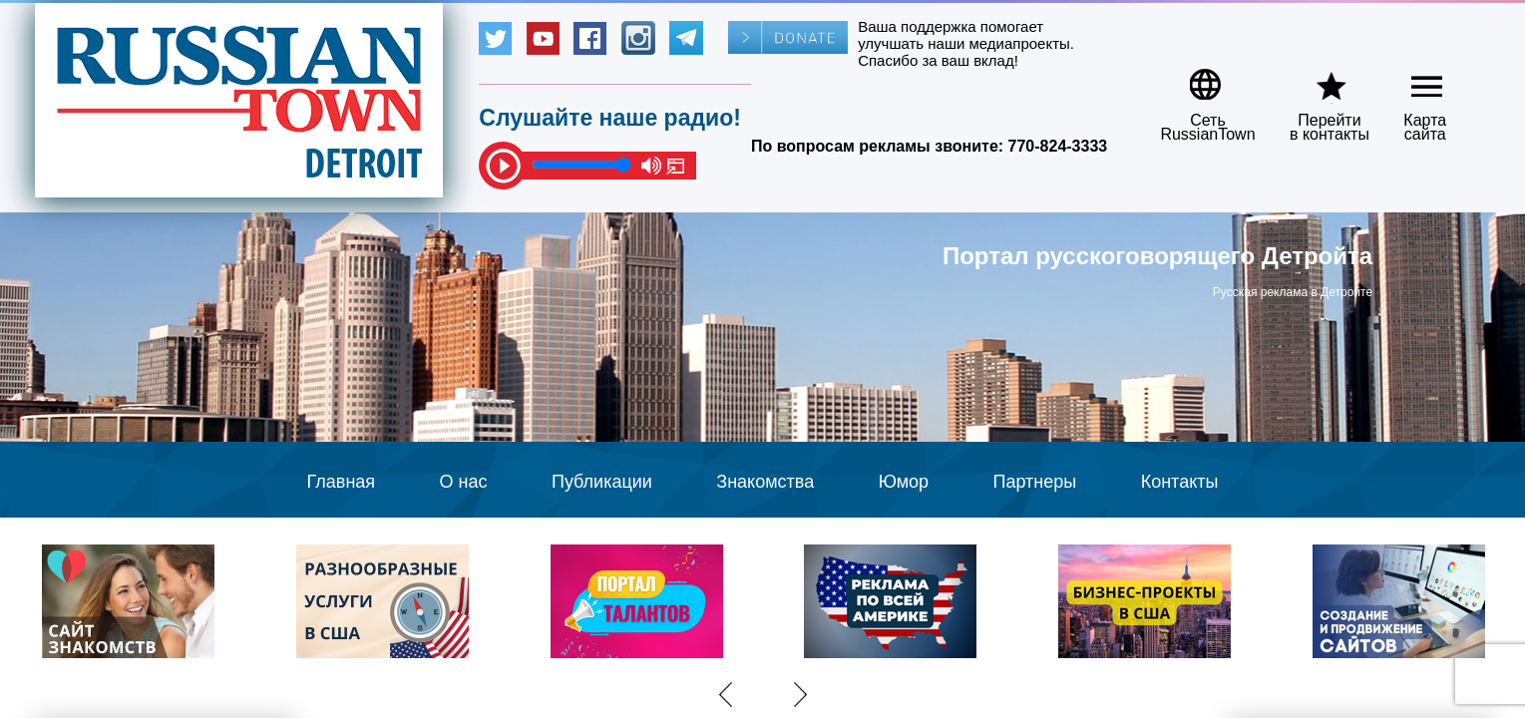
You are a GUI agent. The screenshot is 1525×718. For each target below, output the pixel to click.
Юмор (904, 482)
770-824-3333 (1058, 146)
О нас (464, 482)
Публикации (602, 482)
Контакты (1180, 482)
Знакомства (765, 482)
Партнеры (1035, 482)
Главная (341, 482)
